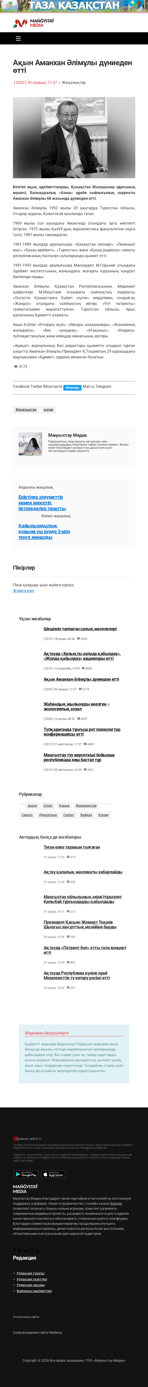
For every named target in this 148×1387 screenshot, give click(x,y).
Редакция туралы (29, 1273)
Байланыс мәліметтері (32, 1291)
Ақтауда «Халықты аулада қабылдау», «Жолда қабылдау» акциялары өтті (82, 662)
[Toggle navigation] (17, 38)
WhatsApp (72, 387)
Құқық (64, 813)
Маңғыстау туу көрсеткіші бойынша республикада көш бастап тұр (79, 763)
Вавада (116, 1203)
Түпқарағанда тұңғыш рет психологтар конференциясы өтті (82, 737)
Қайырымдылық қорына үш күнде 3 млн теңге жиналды (44, 531)
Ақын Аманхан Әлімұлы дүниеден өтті (81, 684)
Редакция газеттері (30, 1279)
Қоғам (103, 822)
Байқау (86, 822)
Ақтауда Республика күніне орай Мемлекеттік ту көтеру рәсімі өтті (77, 984)
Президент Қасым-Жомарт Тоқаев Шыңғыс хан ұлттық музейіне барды (80, 933)
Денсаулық (48, 822)
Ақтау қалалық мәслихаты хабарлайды (83, 880)
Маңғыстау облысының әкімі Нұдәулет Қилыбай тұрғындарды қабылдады (83, 907)
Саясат (27, 822)
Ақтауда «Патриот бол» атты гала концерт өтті (85, 958)
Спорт (48, 813)
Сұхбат (68, 822)
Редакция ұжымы (29, 1285)
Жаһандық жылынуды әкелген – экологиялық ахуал (77, 712)
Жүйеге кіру (23, 590)
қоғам (48, 410)
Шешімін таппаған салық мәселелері (80, 634)
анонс (32, 813)
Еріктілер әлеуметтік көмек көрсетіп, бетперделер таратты (42, 502)
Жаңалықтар (26, 410)
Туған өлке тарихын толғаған (72, 855)
